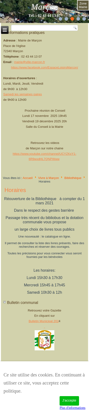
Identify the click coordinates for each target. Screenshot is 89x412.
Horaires (15, 190)
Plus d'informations (72, 408)
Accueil (28, 178)
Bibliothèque (72, 178)
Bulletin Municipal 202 (44, 321)
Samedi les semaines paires (22, 94)
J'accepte (69, 400)
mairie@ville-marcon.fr (29, 62)
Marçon (44, 7)
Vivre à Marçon (48, 178)
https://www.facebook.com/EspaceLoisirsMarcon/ (44, 67)
